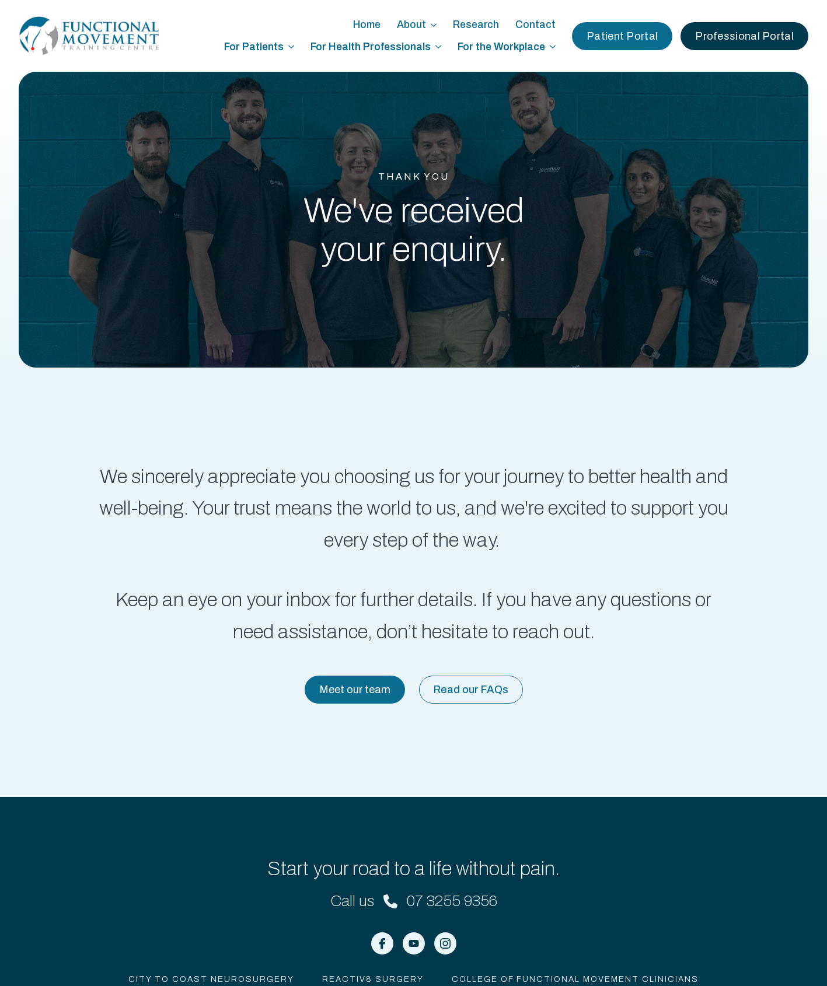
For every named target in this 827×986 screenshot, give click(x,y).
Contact (535, 24)
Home (367, 24)
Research (476, 24)
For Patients (254, 47)
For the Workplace (501, 47)
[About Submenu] (435, 25)
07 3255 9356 (452, 901)
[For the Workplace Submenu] (554, 47)
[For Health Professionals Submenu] (440, 47)
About (411, 24)
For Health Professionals (370, 47)
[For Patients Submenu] (293, 47)
